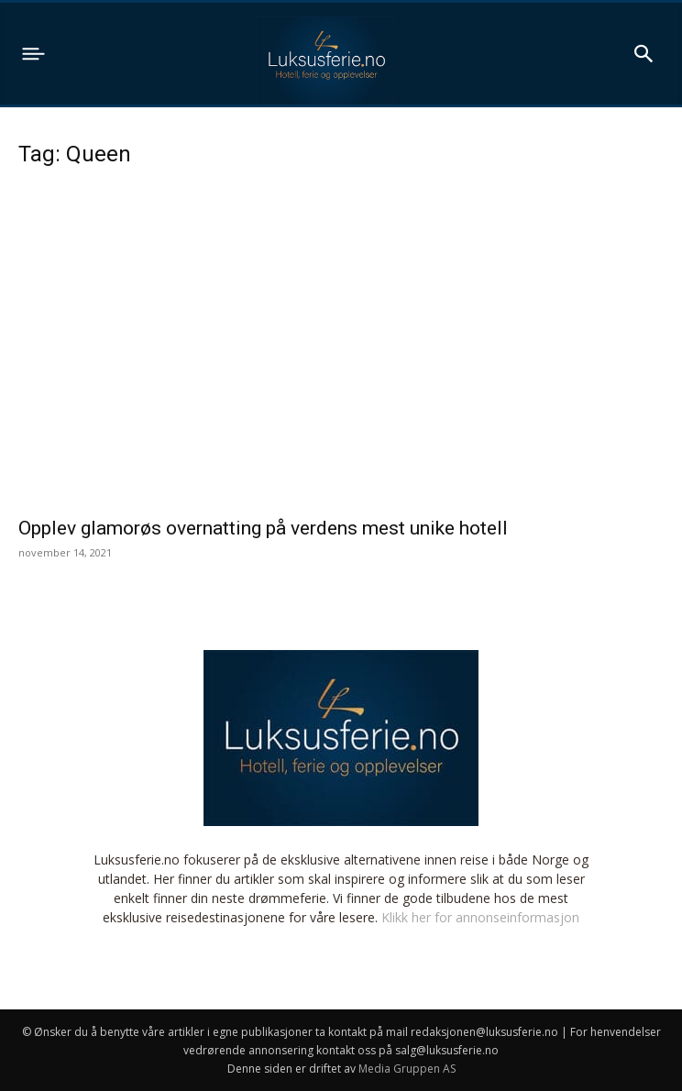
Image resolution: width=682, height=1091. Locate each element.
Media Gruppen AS (407, 1068)
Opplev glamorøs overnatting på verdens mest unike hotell (263, 528)
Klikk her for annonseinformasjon (480, 917)
